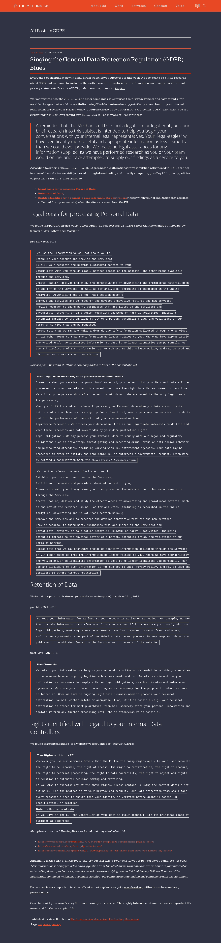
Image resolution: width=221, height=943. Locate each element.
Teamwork (89, 115)
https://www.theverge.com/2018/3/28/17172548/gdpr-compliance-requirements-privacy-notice (103, 841)
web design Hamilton (79, 168)
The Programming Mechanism (90, 919)
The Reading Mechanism (129, 919)
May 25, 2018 (38, 52)
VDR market (72, 99)
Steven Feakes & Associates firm (116, 460)
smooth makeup (135, 887)
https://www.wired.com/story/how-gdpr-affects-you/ (73, 846)
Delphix (120, 88)
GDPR (42, 83)
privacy (57, 924)
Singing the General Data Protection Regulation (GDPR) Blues (96, 63)
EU (40, 924)
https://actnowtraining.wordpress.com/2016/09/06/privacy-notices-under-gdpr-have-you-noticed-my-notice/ (113, 850)
